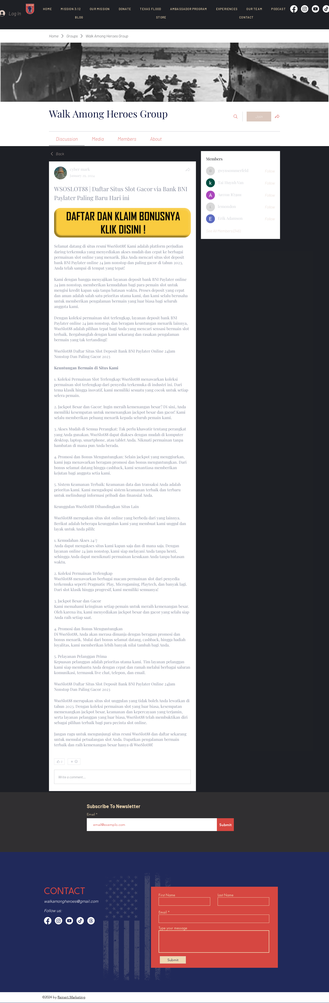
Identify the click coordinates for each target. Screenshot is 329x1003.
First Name (167, 895)
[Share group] (277, 116)
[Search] (236, 116)
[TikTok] (80, 920)
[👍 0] (59, 761)
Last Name (225, 895)
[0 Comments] (178, 761)
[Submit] (225, 824)
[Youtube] (315, 9)
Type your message (173, 928)
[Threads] (91, 920)
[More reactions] (74, 761)
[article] (122, 476)
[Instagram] (304, 9)
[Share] (188, 169)
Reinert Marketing (71, 997)
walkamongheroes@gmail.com (71, 901)
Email (91, 814)
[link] (67, 139)
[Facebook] (294, 9)
